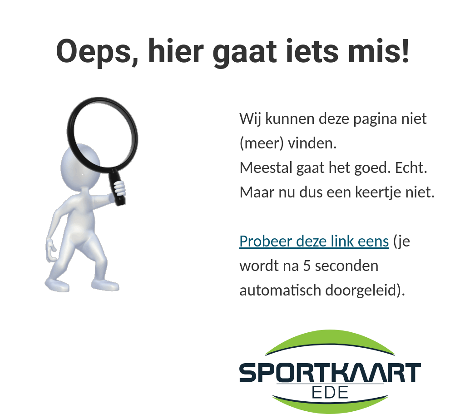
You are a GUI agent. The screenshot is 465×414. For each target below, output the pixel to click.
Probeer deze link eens (314, 241)
